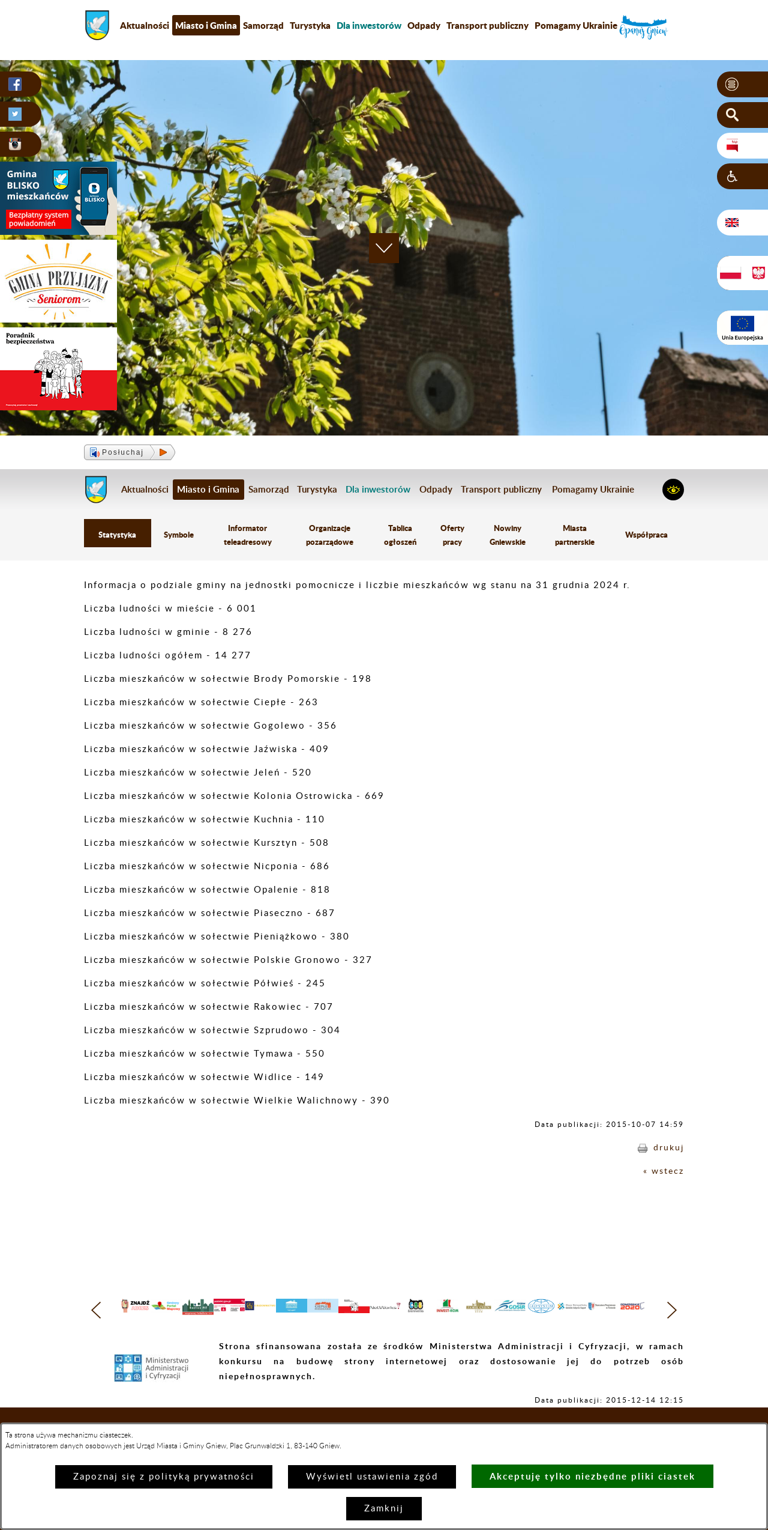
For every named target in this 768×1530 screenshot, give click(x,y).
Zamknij (384, 1508)
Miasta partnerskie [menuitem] (575, 535)
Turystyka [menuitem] (310, 25)
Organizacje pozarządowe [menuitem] (330, 535)
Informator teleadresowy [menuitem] (248, 535)
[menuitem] (369, 25)
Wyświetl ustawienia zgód (372, 1476)
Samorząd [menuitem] (263, 25)
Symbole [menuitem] (179, 535)
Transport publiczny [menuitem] (487, 25)
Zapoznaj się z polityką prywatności (163, 1476)
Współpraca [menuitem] (647, 535)
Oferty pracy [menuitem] (451, 535)
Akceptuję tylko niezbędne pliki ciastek (592, 1476)
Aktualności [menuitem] (144, 25)
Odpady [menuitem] (423, 25)
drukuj (668, 1148)
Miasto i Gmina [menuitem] (206, 25)
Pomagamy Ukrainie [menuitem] (576, 25)
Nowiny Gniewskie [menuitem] (507, 535)
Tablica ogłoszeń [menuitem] (400, 535)
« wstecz (662, 1172)
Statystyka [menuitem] (117, 535)
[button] (742, 85)
